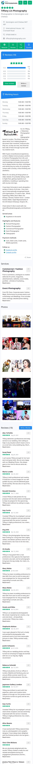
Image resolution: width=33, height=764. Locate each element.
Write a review (23, 84)
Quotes (29, 46)
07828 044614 (11, 34)
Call (21, 46)
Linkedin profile (11, 252)
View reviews (9, 83)
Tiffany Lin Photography (14, 10)
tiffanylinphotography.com (16, 38)
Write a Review (25, 428)
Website (4, 46)
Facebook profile (11, 250)
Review (13, 46)
